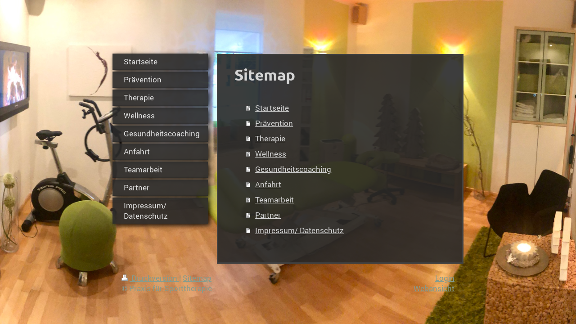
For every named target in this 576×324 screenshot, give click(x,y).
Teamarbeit (274, 199)
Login (444, 278)
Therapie (270, 138)
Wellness (270, 153)
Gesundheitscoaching (293, 169)
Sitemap (197, 278)
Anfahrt (268, 184)
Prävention (274, 123)
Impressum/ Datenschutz (299, 230)
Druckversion (150, 278)
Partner (268, 215)
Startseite (272, 108)
